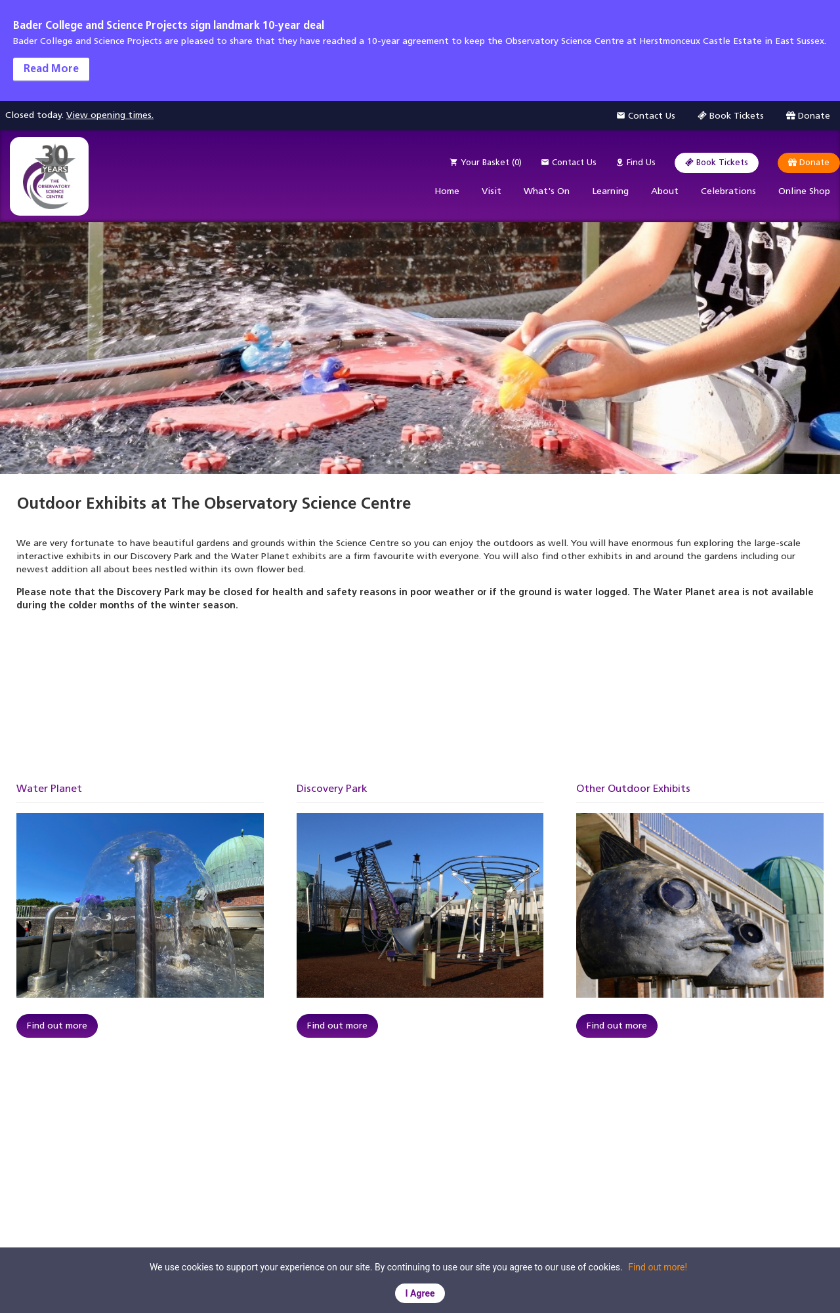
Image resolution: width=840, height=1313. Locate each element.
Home (446, 191)
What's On (547, 191)
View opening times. (110, 115)
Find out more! (657, 1267)
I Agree (419, 1293)
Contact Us (569, 162)
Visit (491, 191)
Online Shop (804, 191)
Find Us (636, 162)
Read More (51, 68)
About (665, 191)
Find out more (57, 1025)
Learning (610, 191)
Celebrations (728, 191)
